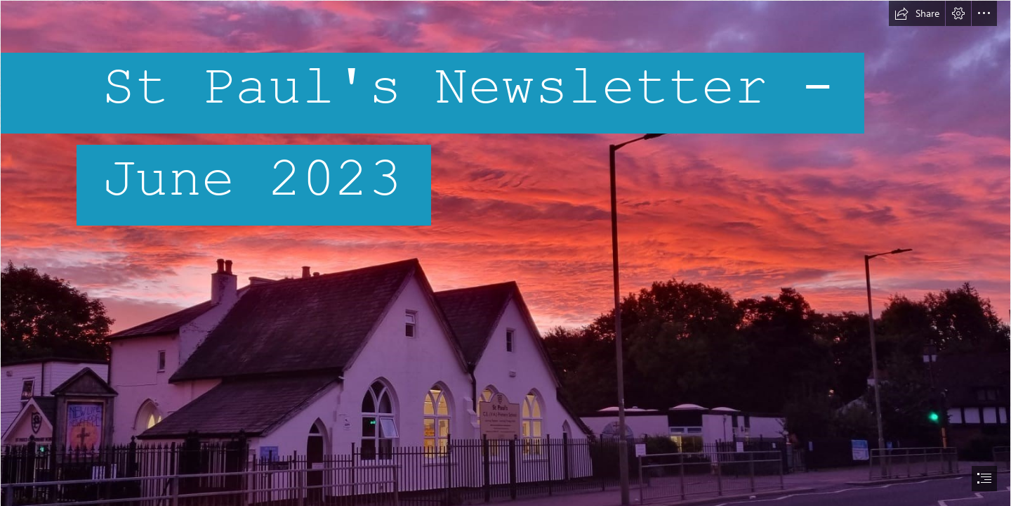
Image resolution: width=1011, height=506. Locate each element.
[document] (505, 253)
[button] (917, 13)
